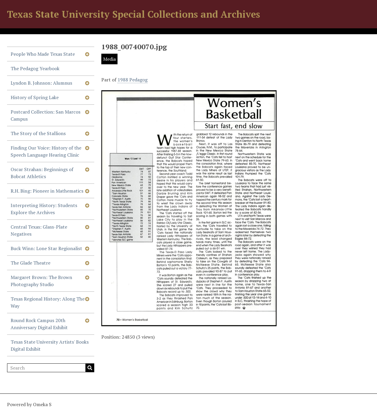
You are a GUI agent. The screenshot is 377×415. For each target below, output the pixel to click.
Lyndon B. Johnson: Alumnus (41, 83)
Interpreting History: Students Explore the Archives (44, 209)
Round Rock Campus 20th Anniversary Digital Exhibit (39, 324)
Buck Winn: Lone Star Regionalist (46, 248)
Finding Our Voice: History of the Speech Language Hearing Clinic (46, 151)
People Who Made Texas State (43, 54)
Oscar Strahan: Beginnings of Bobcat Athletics (42, 173)
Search (89, 367)
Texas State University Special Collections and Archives (133, 14)
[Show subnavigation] (87, 54)
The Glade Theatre (30, 263)
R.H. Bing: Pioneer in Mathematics (47, 191)
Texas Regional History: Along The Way (48, 302)
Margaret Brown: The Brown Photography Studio (41, 281)
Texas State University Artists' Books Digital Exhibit (50, 345)
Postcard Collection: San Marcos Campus (45, 115)
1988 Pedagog (133, 79)
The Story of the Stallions (38, 133)
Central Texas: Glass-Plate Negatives (39, 230)
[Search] (50, 367)
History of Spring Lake (35, 97)
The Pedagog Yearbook (35, 68)
